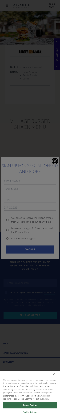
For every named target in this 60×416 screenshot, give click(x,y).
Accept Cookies (30, 405)
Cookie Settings (30, 412)
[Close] (54, 374)
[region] (30, 393)
